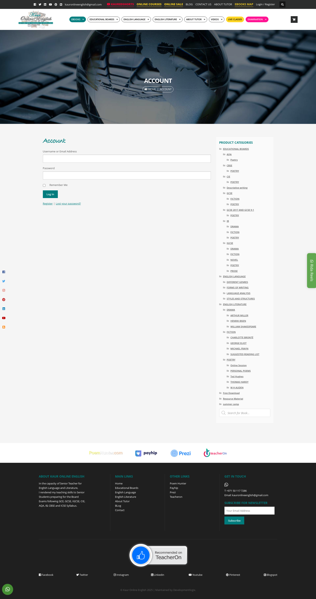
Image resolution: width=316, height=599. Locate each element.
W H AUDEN (237, 387)
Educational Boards (126, 488)
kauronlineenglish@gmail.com (83, 4)
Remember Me (58, 185)
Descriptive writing (237, 187)
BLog (118, 505)
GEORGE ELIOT (238, 343)
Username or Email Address (60, 151)
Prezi (173, 492)
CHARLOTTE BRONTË (241, 337)
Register (48, 203)
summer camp (231, 404)
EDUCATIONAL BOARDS (102, 19)
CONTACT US (203, 4)
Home (152, 89)
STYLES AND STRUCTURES (241, 298)
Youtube (195, 575)
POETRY (234, 170)
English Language (125, 492)
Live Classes (235, 19)
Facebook (46, 575)
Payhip (174, 488)
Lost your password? (68, 203)
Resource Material (233, 398)
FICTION (234, 198)
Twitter (82, 575)
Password (49, 168)
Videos (215, 19)
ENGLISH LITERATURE (234, 304)
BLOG (189, 4)
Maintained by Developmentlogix (175, 590)
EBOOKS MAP (244, 4)
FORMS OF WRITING (237, 287)
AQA (229, 154)
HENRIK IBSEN (238, 320)
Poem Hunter (178, 483)
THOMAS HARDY (239, 381)
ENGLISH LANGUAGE (134, 19)
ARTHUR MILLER (239, 315)
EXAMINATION (255, 19)
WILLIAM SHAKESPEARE (243, 326)
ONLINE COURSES (149, 4)
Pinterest (233, 575)
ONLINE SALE (173, 4)
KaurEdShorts (120, 4)
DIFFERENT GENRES (237, 282)
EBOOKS (75, 19)
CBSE (229, 165)
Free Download (231, 392)
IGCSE (230, 243)
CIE (228, 176)
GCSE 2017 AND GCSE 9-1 (240, 209)
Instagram (121, 575)
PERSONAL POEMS (240, 370)
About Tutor (122, 501)
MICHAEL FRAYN (239, 348)
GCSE (229, 193)
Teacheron (176, 497)
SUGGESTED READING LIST (244, 354)
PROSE (234, 270)
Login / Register (265, 4)
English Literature (166, 19)
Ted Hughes (236, 376)
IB (228, 221)
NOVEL (234, 259)
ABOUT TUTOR (223, 4)
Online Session (238, 365)
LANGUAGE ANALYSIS (238, 293)
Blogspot (270, 575)
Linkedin (157, 575)
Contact (120, 510)
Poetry (234, 159)
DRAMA (234, 226)
